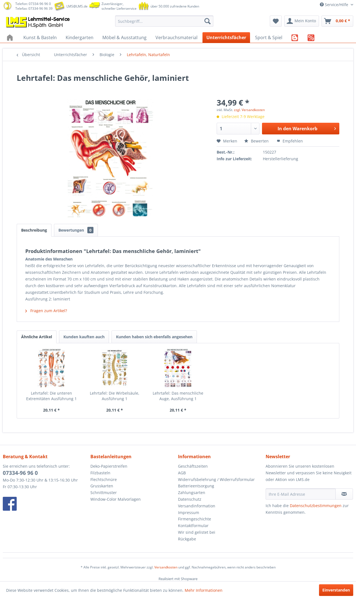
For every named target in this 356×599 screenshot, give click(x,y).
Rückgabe (187, 539)
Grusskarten (101, 485)
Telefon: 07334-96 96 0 (33, 3)
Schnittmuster (103, 492)
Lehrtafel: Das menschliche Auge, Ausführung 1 (178, 395)
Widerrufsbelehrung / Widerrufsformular (216, 479)
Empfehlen (290, 141)
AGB (182, 472)
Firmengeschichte (194, 519)
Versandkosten (165, 567)
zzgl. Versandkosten (249, 109)
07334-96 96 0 (20, 473)
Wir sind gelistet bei (196, 532)
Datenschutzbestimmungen (316, 505)
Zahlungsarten (191, 492)
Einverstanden (336, 590)
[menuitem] (164, 21)
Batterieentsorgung (196, 485)
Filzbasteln (100, 472)
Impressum (188, 512)
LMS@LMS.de (77, 6)
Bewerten (257, 141)
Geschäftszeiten (193, 466)
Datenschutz (189, 499)
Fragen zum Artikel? (46, 310)
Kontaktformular (193, 525)
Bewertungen (75, 230)
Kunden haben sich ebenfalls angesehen (154, 336)
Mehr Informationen (203, 590)
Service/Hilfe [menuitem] (334, 4)
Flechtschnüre (103, 479)
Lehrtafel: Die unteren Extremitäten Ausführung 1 (51, 395)
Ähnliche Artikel (36, 336)
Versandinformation (196, 505)
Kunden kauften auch (84, 336)
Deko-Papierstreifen (108, 466)
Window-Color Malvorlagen (115, 499)
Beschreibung (34, 230)
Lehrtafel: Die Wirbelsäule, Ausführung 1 (114, 395)
